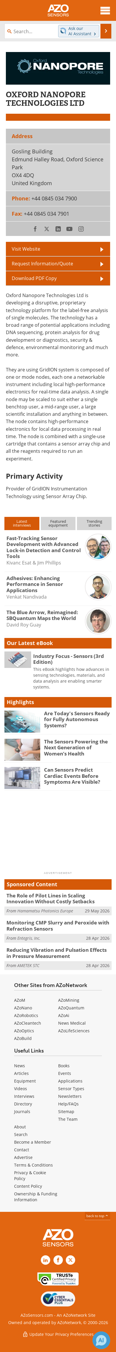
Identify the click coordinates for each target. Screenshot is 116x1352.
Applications (70, 1081)
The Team (68, 1119)
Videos (20, 1088)
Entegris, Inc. (29, 938)
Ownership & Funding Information (35, 1196)
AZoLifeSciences (74, 1030)
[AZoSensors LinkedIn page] (45, 1260)
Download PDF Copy (34, 278)
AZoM (19, 1000)
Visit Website (26, 249)
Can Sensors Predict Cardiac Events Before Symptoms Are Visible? (72, 775)
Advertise (23, 1157)
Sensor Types (71, 1088)
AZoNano (23, 1008)
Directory (23, 1104)
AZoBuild (23, 1038)
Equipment (25, 1081)
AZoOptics (24, 1030)
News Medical (72, 1023)
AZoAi (63, 1015)
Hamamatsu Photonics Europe (45, 911)
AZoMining (68, 1000)
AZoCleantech (27, 1023)
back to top (97, 1215)
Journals (22, 1111)
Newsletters (70, 1096)
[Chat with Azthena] (101, 1340)
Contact (21, 1149)
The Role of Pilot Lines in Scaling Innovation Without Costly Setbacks (50, 898)
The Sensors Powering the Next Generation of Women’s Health (76, 747)
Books (64, 1065)
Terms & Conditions (33, 1165)
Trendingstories (94, 523)
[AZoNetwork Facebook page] (58, 1260)
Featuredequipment (58, 523)
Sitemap (66, 1111)
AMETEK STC (28, 965)
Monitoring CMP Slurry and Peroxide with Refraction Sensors (57, 925)
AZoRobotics (26, 1015)
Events (64, 1073)
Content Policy (28, 1186)
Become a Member (32, 1142)
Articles (21, 1073)
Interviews (24, 1096)
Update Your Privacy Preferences (58, 1334)
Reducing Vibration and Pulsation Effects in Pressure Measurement (56, 952)
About (20, 1127)
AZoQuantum (71, 1008)
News (19, 1065)
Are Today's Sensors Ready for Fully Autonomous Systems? (77, 719)
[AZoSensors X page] (70, 1260)
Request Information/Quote (42, 263)
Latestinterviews (22, 523)
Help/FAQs (68, 1104)
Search (21, 1134)
